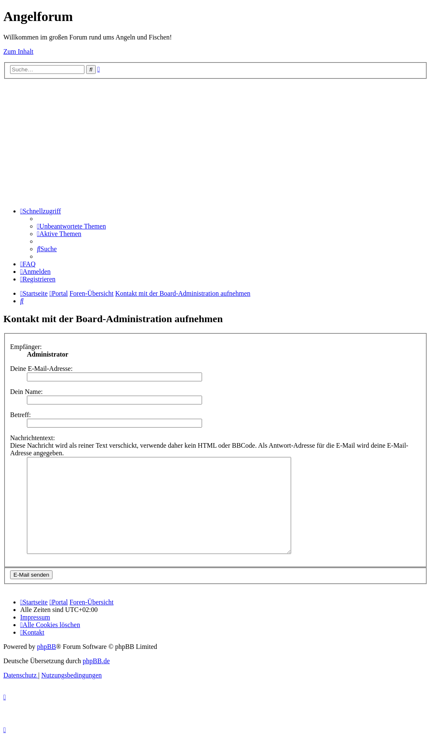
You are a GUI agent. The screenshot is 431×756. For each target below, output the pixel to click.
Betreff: (20, 414)
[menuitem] (71, 226)
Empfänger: (26, 346)
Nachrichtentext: (32, 437)
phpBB (46, 665)
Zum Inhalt (18, 51)
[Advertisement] (215, 142)
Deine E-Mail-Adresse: (41, 368)
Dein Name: (26, 391)
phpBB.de (96, 679)
